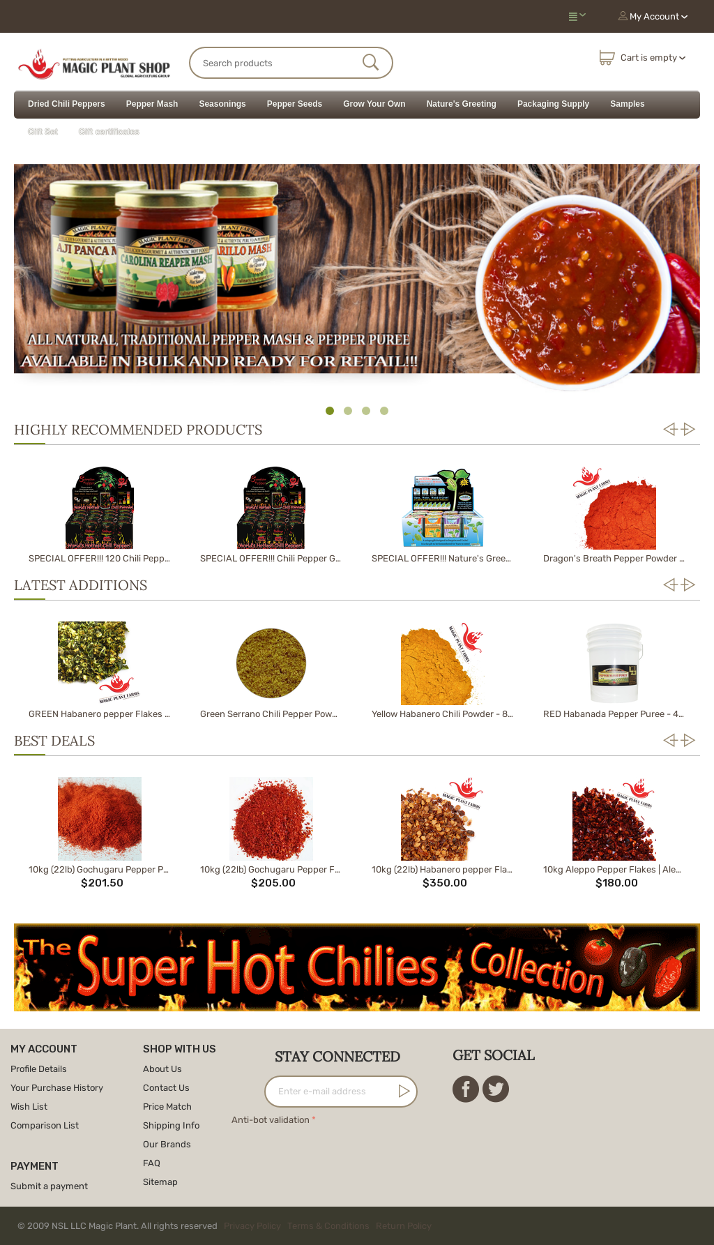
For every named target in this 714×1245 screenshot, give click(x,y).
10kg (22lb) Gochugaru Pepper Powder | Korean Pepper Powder (99, 869)
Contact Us (166, 1087)
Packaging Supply (553, 104)
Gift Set (43, 132)
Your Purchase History (56, 1087)
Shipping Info (171, 1125)
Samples (627, 104)
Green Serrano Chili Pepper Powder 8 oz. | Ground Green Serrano (271, 714)
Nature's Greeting (461, 104)
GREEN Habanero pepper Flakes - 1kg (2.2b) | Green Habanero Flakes (99, 714)
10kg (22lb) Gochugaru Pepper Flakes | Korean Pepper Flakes (271, 869)
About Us (162, 1069)
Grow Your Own (374, 104)
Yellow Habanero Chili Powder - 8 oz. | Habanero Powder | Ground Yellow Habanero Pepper (442, 714)
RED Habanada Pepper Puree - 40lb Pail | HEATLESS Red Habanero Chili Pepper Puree (614, 714)
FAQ (151, 1163)
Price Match (167, 1106)
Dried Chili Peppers (66, 104)
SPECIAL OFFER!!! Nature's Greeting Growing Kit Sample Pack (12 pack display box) (442, 558)
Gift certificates (109, 132)
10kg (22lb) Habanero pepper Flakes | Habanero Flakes (442, 869)
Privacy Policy (252, 1226)
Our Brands (167, 1144)
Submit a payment (49, 1186)
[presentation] (337, 1156)
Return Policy (404, 1226)
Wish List (28, 1106)
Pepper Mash (152, 104)
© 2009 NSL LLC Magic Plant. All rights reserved (227, 1226)
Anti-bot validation (270, 1120)
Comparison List (44, 1125)
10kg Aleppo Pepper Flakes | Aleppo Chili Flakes (614, 869)
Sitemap (160, 1182)
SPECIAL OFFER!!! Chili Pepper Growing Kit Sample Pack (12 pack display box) (271, 558)
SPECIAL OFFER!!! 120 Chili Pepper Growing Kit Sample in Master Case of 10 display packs (99, 558)
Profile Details (38, 1069)
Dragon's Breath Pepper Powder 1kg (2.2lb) (614, 558)
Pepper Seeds (294, 104)
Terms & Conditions (328, 1226)
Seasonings (222, 104)
